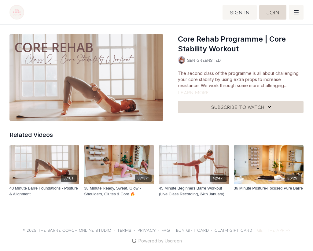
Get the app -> (273, 230)
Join (273, 12)
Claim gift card (233, 230)
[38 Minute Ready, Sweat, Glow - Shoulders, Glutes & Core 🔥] (119, 191)
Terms (124, 230)
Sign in (239, 12)
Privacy (147, 230)
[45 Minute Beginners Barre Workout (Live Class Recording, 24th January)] (194, 191)
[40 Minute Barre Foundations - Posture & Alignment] (44, 191)
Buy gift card (192, 230)
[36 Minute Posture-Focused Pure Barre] (269, 188)
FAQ (166, 230)
